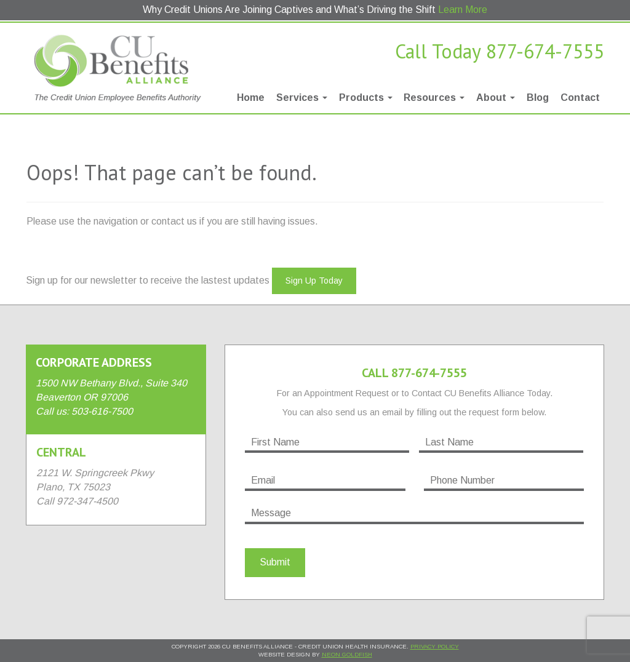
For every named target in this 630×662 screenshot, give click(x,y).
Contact (580, 97)
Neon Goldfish (347, 654)
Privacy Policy (434, 646)
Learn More (462, 9)
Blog (538, 97)
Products (366, 97)
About (495, 97)
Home (251, 97)
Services (301, 97)
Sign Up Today (314, 280)
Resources (434, 97)
